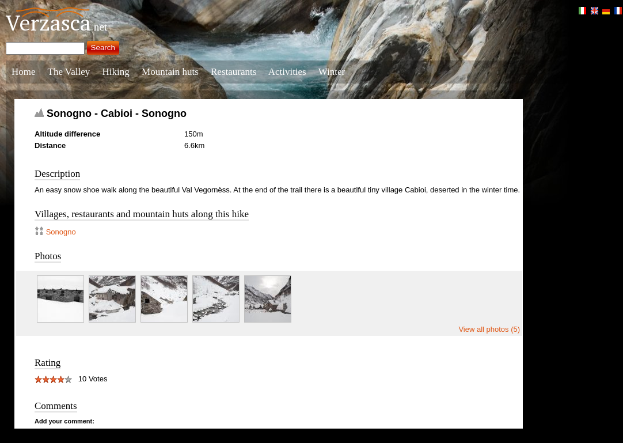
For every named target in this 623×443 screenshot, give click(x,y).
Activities (287, 71)
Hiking (116, 71)
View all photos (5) (489, 329)
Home (24, 71)
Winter (331, 71)
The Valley (69, 71)
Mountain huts (170, 71)
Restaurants (233, 71)
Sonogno (61, 232)
